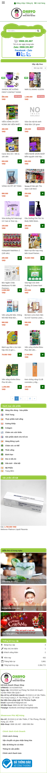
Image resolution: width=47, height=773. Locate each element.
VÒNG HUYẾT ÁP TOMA (11, 186)
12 (30, 398)
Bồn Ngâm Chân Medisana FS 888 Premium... (9, 285)
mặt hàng (39, 3)
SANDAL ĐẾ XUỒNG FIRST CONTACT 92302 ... (11, 92)
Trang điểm (9, 471)
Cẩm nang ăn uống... (10, 581)
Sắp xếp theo (37, 64)
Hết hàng (18, 96)
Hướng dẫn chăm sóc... (11, 608)
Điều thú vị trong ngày (12, 550)
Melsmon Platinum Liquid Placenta (14, 529)
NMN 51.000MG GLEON (34, 89)
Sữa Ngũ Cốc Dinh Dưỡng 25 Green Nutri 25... (33, 285)
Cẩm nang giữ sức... (10, 634)
